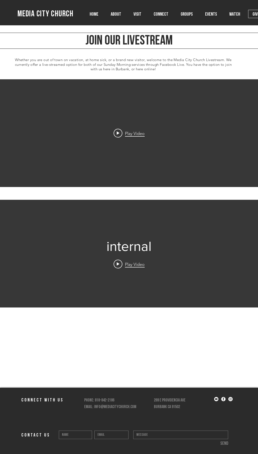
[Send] (224, 443)
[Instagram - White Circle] (230, 399)
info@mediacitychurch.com (115, 407)
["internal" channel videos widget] (129, 133)
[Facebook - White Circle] (223, 399)
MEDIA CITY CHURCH (46, 14)
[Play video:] (129, 133)
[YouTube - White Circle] (216, 399)
